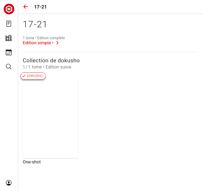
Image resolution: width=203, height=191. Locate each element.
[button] (25, 6)
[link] (43, 40)
